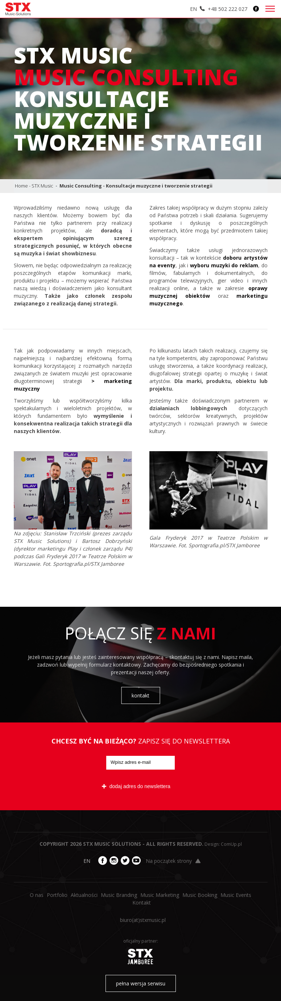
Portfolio (57, 894)
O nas (37, 894)
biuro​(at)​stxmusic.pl (143, 919)
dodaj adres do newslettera (136, 786)
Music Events (235, 894)
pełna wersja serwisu (140, 983)
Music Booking (199, 894)
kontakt (140, 695)
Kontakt (141, 902)
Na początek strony (173, 860)
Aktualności (84, 894)
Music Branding (119, 894)
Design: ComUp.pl (223, 844)
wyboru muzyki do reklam (224, 265)
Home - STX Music (34, 185)
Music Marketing (159, 894)
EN (193, 8)
